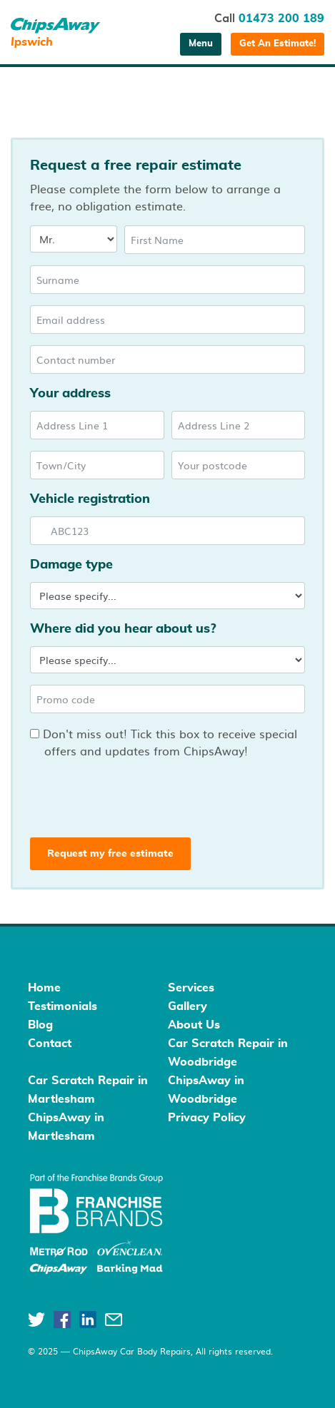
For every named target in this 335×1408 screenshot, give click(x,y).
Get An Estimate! (277, 44)
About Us (194, 1025)
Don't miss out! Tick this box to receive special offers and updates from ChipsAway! (163, 742)
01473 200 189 (281, 18)
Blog (40, 1025)
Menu (201, 44)
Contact (49, 1043)
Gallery (187, 1006)
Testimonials (62, 1006)
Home (44, 988)
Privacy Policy (207, 1117)
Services (191, 988)
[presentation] (136, 795)
